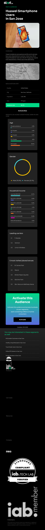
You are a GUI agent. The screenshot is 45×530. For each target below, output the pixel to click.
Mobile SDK (9, 388)
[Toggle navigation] (40, 3)
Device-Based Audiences (13, 376)
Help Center (9, 434)
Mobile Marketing (11, 407)
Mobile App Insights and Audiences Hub (18, 404)
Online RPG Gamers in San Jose (14, 351)
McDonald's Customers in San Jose (15, 338)
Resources (9, 416)
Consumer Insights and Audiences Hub (18, 401)
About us (9, 443)
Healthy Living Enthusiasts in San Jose (16, 342)
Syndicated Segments (12, 382)
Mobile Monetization (12, 410)
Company (9, 440)
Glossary (8, 425)
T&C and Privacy (11, 428)
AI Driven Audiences (12, 379)
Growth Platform (11, 385)
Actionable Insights (12, 391)
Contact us (9, 431)
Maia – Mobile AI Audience (14, 373)
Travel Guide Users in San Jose (14, 347)
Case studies (10, 419)
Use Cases (9, 398)
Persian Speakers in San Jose (13, 355)
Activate (22, 320)
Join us (8, 446)
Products (9, 370)
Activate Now (22, 110)
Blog (7, 422)
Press (7, 449)
